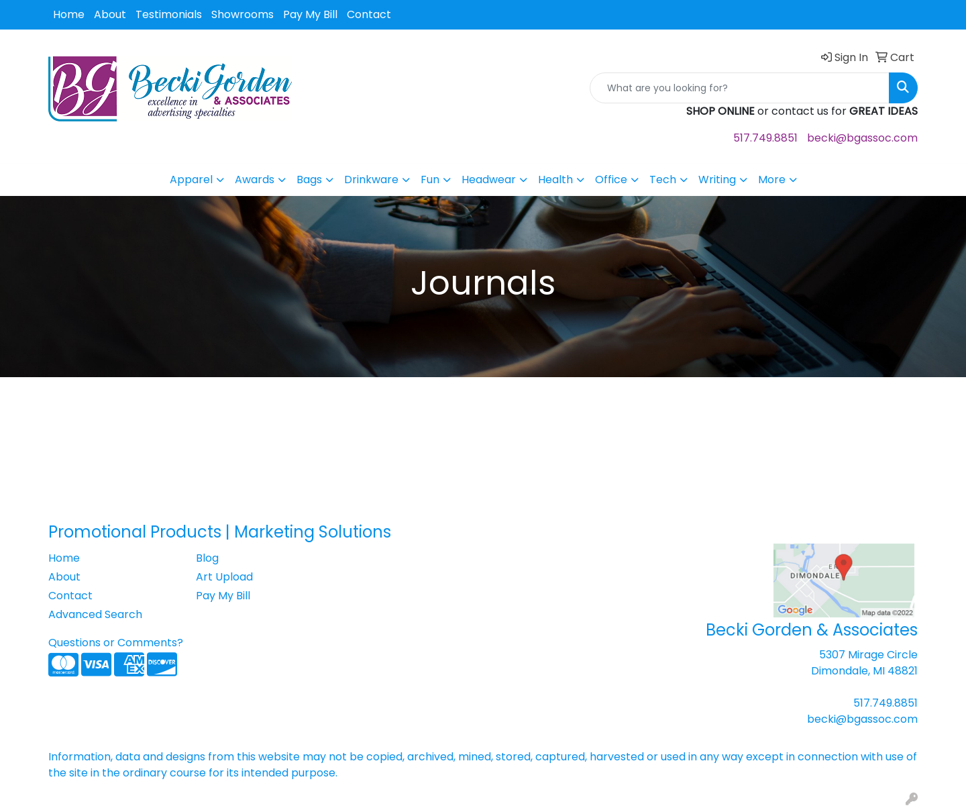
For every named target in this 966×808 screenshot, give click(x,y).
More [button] (772, 179)
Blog (207, 558)
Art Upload (224, 577)
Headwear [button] (489, 179)
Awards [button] (254, 179)
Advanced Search (95, 614)
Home (69, 14)
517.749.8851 (765, 138)
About (110, 14)
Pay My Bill (310, 14)
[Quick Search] (740, 87)
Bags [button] (309, 179)
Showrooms (242, 14)
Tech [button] (662, 179)
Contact (369, 14)
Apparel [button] (191, 179)
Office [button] (611, 179)
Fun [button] (430, 179)
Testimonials (169, 14)
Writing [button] (717, 179)
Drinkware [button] (371, 179)
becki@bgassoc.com (862, 138)
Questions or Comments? (115, 642)
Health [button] (555, 179)
